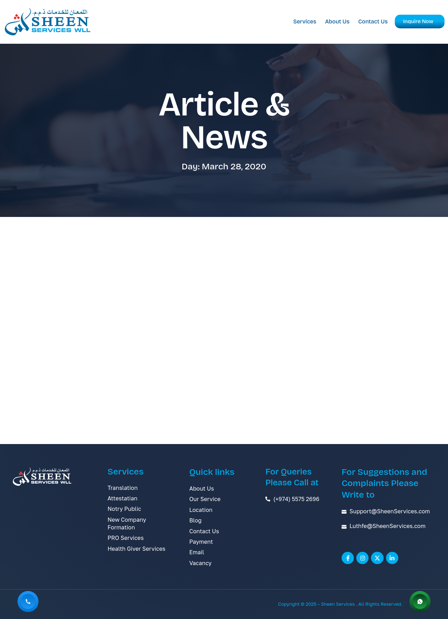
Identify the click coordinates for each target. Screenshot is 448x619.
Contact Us (373, 21)
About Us (337, 21)
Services (304, 21)
